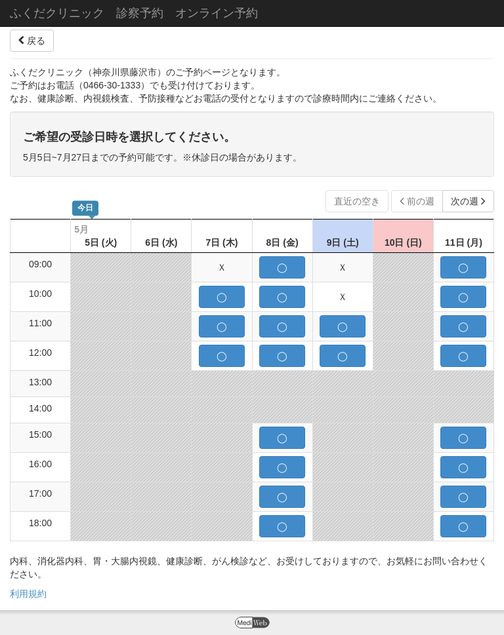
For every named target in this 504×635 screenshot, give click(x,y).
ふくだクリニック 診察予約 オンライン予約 (134, 13)
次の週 (468, 201)
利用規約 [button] (28, 593)
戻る (31, 40)
